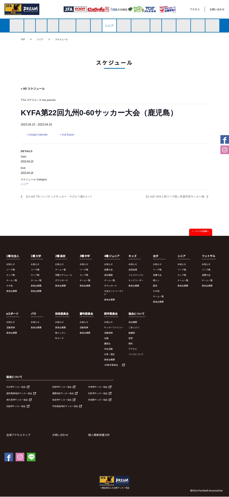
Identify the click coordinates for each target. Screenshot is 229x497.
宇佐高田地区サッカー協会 (65, 406)
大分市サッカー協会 (16, 387)
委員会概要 (11, 291)
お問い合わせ (217, 9)
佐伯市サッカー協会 (62, 399)
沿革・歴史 (109, 354)
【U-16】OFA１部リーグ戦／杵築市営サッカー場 (173, 196)
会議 (106, 338)
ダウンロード (61, 280)
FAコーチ (59, 338)
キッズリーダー (135, 280)
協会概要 (132, 322)
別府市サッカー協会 (62, 387)
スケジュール (61, 39)
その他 (9, 285)
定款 (130, 338)
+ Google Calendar (37, 134)
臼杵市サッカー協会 (98, 393)
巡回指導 (132, 269)
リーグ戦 (10, 269)
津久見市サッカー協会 (17, 399)
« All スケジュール (33, 88)
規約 (130, 343)
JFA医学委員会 (111, 365)
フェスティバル (135, 275)
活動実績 (10, 327)
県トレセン (60, 333)
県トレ (156, 280)
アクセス (195, 9)
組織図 (131, 333)
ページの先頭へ (202, 231)
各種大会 (108, 269)
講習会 (107, 343)
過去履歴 (108, 275)
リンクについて (135, 354)
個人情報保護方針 (99, 435)
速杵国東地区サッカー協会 (19, 393)
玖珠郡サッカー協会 (98, 399)
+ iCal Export (67, 134)
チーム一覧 (11, 280)
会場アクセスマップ (18, 435)
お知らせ (10, 264)
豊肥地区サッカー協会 (63, 393)
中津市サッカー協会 (98, 387)
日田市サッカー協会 (16, 406)
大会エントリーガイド (113, 293)
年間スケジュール (63, 275)
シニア (40, 39)
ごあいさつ (133, 327)
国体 (155, 285)
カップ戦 (10, 275)
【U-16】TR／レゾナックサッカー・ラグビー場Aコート (60, 196)
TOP (23, 39)
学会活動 (108, 349)
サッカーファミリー (113, 327)
